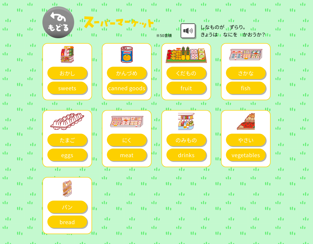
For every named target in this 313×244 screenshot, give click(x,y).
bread (67, 222)
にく (126, 140)
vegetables (246, 155)
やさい (246, 140)
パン (67, 207)
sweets (67, 88)
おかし (67, 73)
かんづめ (127, 73)
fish (246, 88)
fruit (186, 88)
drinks (186, 155)
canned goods (126, 88)
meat (126, 155)
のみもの (186, 140)
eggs (67, 155)
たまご (67, 140)
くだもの (186, 73)
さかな (246, 73)
